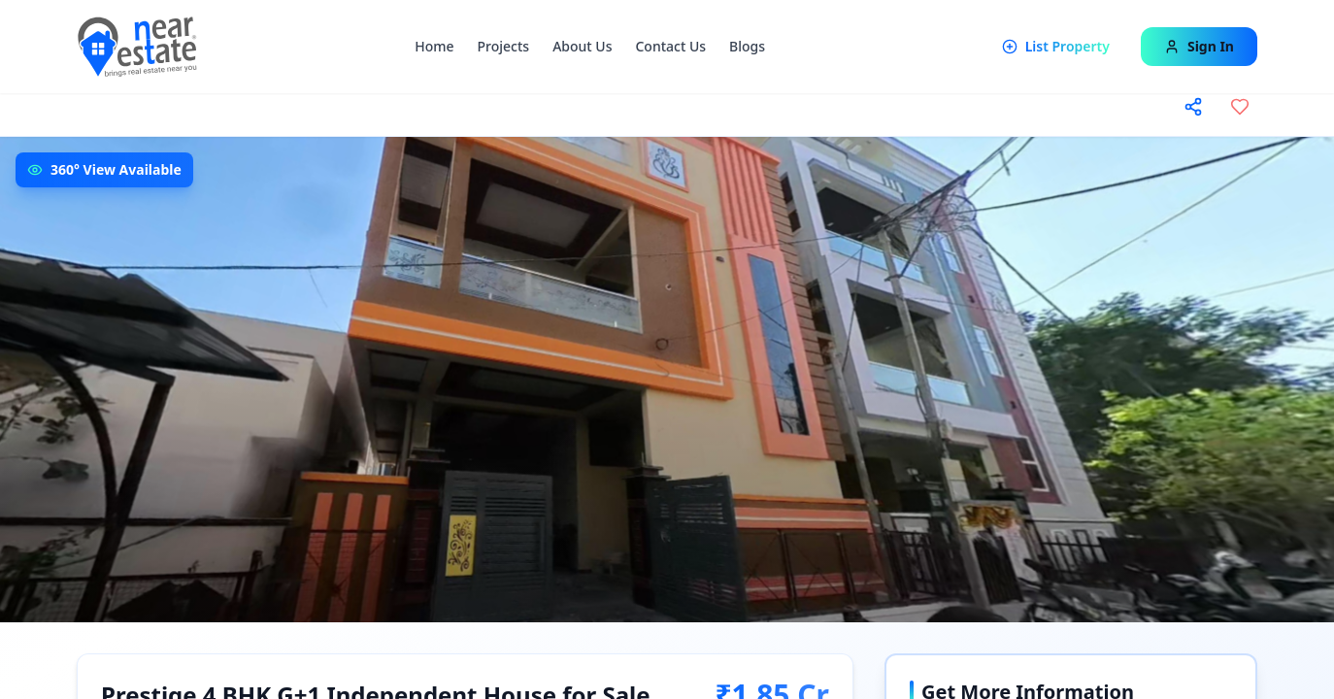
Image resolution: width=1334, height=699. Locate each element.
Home (434, 46)
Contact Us (670, 46)
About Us (582, 46)
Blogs (747, 46)
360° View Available (116, 169)
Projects (504, 46)
